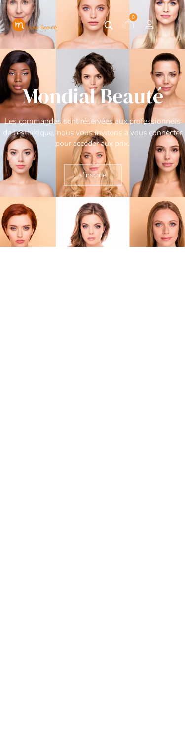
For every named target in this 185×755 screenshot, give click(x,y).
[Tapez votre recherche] (108, 25)
